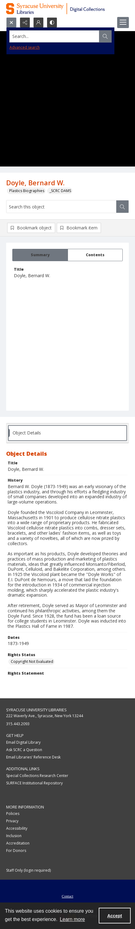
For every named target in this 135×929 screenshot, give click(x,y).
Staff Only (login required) (28, 870)
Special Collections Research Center (37, 775)
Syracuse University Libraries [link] (36, 710)
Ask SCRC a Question (24, 749)
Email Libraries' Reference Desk (33, 757)
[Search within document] (122, 206)
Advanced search (25, 47)
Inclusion (14, 835)
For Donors (16, 850)
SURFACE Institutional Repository (34, 783)
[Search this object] (61, 206)
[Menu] (123, 22)
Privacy (12, 821)
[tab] (40, 255)
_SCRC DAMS (60, 190)
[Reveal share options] (25, 22)
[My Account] (38, 22)
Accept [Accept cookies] (114, 915)
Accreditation (18, 843)
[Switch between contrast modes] (52, 22)
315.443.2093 (18, 723)
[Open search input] (11, 22)
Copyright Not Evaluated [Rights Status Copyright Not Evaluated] (32, 661)
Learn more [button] (72, 919)
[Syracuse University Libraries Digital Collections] (67, 8)
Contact (67, 896)
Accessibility (16, 828)
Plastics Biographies (26, 190)
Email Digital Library (23, 742)
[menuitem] (67, 895)
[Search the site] (54, 36)
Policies (12, 813)
